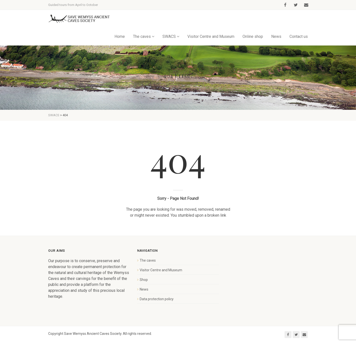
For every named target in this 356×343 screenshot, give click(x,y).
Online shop (253, 36)
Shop (144, 280)
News (276, 36)
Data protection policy (157, 299)
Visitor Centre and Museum (210, 36)
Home (119, 36)
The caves (142, 36)
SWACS (169, 36)
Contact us (298, 36)
